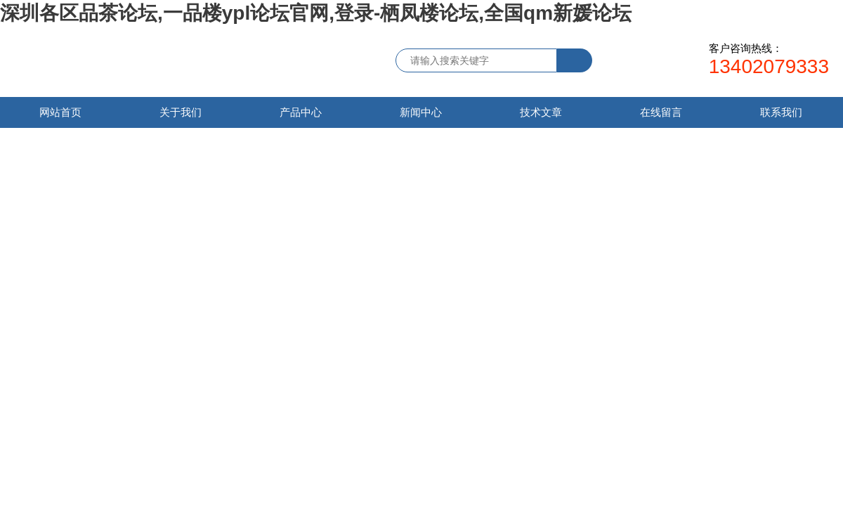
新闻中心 (421, 112)
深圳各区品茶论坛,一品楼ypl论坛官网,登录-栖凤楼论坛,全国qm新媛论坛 (316, 13)
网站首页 (60, 112)
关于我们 (180, 112)
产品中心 (301, 112)
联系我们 (781, 112)
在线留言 (661, 112)
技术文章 (541, 112)
